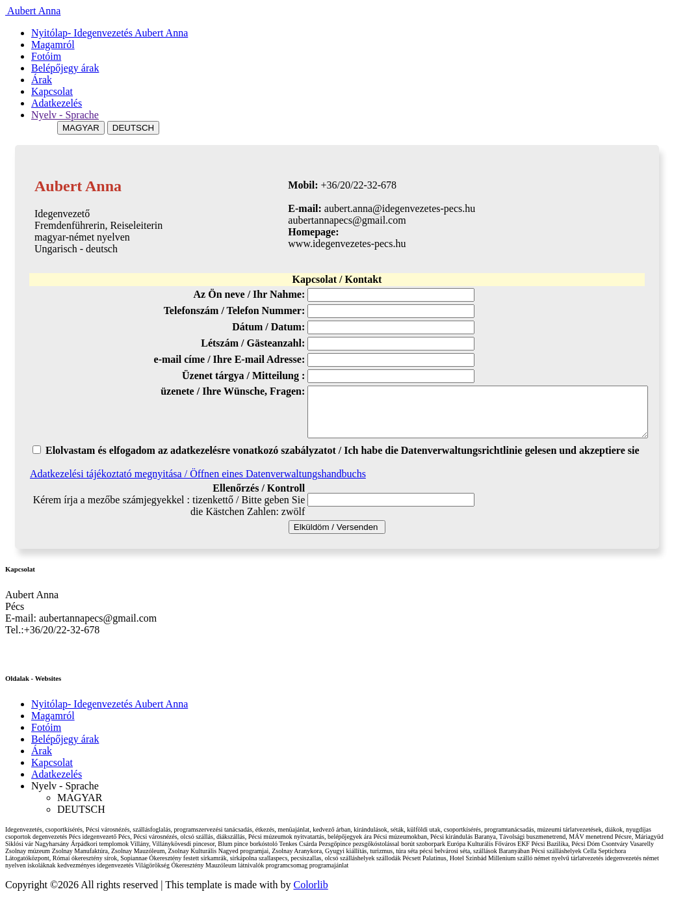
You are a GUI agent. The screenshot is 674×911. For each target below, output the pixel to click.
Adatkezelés (56, 103)
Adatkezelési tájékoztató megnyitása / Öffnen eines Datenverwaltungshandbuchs (198, 483)
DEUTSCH (133, 128)
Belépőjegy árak (65, 67)
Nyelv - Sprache (65, 114)
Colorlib (310, 894)
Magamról (53, 44)
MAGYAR (80, 128)
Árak (41, 79)
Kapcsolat (52, 91)
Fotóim (46, 56)
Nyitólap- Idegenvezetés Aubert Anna (109, 32)
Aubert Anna (32, 10)
